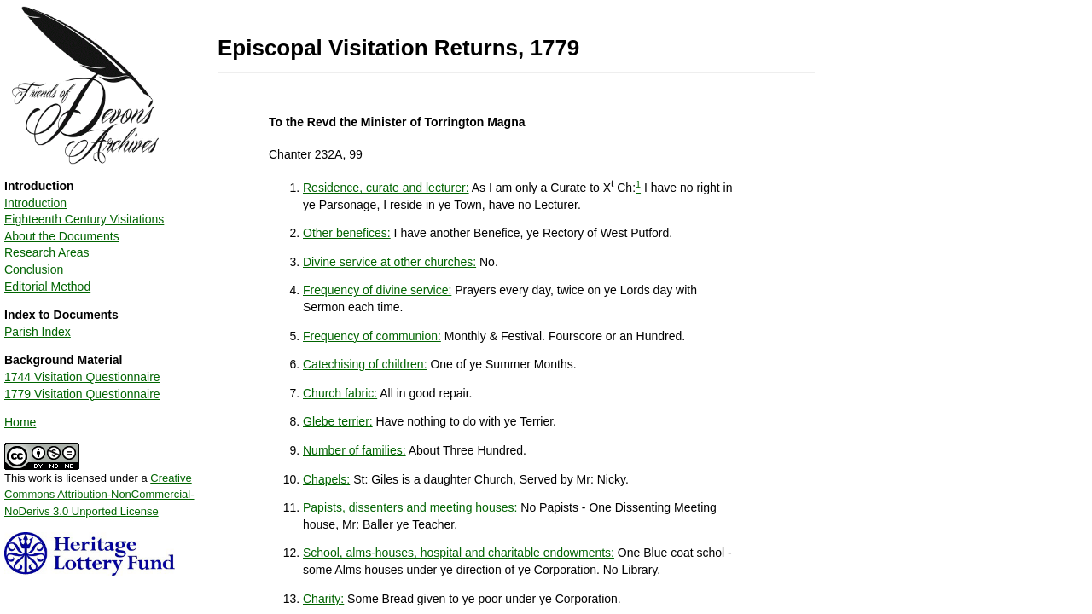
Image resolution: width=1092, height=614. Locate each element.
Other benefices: (347, 233)
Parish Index (37, 332)
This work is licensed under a (99, 489)
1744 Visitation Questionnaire (82, 377)
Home (20, 422)
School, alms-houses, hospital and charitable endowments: (458, 552)
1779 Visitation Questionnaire (82, 394)
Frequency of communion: (372, 336)
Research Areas (47, 252)
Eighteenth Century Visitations (84, 219)
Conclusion (33, 269)
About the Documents (61, 236)
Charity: (323, 598)
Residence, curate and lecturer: (386, 187)
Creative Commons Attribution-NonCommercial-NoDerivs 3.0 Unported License (99, 495)
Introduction (35, 203)
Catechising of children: (365, 364)
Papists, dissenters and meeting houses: (410, 507)
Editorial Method (47, 286)
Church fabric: (340, 393)
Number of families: (354, 450)
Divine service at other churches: (389, 262)
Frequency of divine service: (377, 290)
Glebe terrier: (338, 421)
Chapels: (326, 479)
